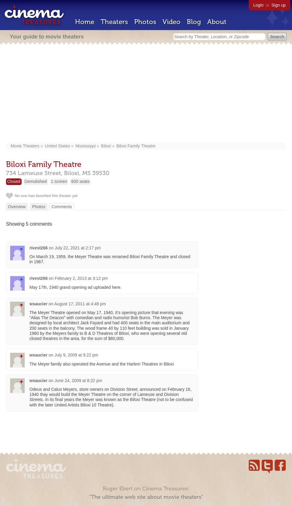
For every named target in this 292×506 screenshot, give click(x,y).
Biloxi (106, 145)
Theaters (114, 22)
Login (258, 5)
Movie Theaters (25, 145)
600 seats (80, 181)
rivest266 (38, 247)
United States (57, 145)
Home (84, 22)
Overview (17, 206)
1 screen (59, 181)
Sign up (279, 5)
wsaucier (38, 303)
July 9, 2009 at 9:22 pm (76, 355)
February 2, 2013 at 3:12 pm (81, 278)
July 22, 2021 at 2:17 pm (78, 247)
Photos (145, 22)
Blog (194, 22)
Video (172, 22)
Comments (62, 206)
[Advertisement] (146, 94)
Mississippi (85, 145)
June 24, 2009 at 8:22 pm (78, 380)
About (217, 22)
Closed (13, 181)
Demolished (36, 181)
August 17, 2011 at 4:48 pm (80, 303)
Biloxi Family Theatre (135, 145)
